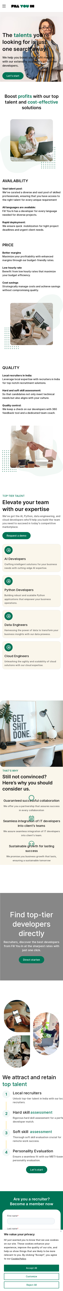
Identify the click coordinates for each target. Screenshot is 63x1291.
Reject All (31, 1285)
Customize (31, 1276)
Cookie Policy (18, 1258)
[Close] (61, 1231)
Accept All (31, 1268)
